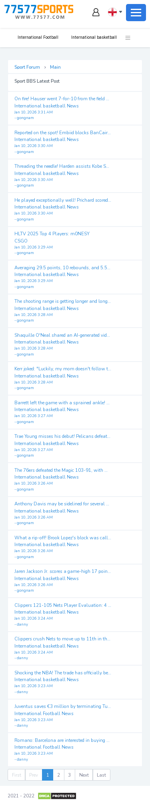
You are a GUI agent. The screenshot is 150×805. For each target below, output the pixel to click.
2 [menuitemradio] (58, 775)
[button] (124, 37)
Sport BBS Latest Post (37, 81)
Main (55, 67)
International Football (37, 37)
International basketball (93, 37)
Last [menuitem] (101, 775)
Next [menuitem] (84, 775)
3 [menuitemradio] (69, 775)
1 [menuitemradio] (47, 775)
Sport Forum (27, 67)
